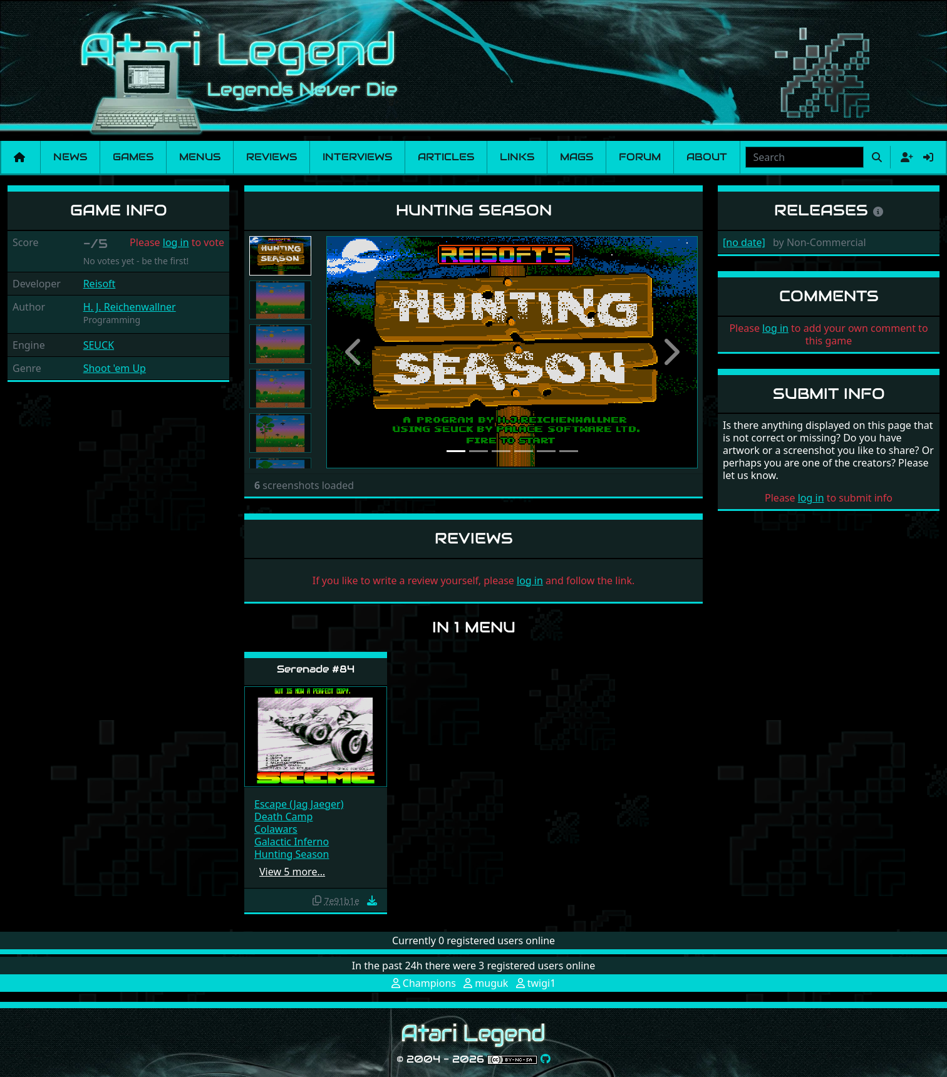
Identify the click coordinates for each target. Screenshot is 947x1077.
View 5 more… (292, 872)
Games (133, 156)
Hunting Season (291, 854)
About (706, 156)
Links (517, 156)
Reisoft (99, 284)
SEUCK (98, 345)
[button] (354, 352)
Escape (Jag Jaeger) (298, 804)
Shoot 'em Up (114, 368)
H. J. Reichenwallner (129, 307)
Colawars (276, 829)
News (70, 156)
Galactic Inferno (291, 841)
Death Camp (283, 816)
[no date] (744, 242)
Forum (640, 156)
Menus (199, 156)
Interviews (357, 156)
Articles (446, 156)
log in (176, 242)
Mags (576, 156)
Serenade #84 (315, 669)
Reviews (271, 156)
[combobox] (804, 157)
